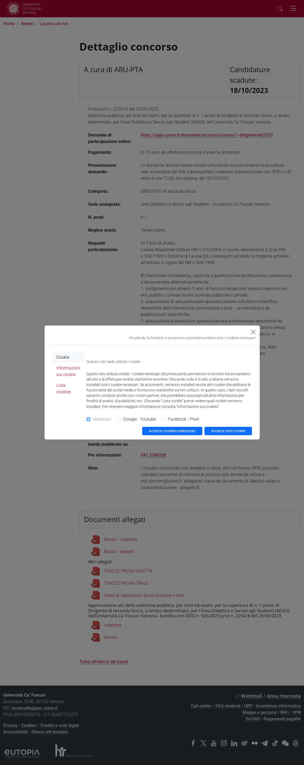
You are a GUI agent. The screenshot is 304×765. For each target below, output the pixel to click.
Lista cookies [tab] (63, 388)
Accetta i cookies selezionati (172, 431)
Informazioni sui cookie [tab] (68, 371)
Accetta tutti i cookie (228, 431)
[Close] (253, 332)
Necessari (102, 419)
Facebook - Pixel (183, 419)
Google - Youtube (139, 419)
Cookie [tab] (62, 357)
